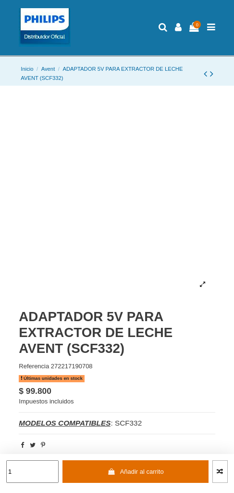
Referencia (34, 366)
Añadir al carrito (136, 471)
